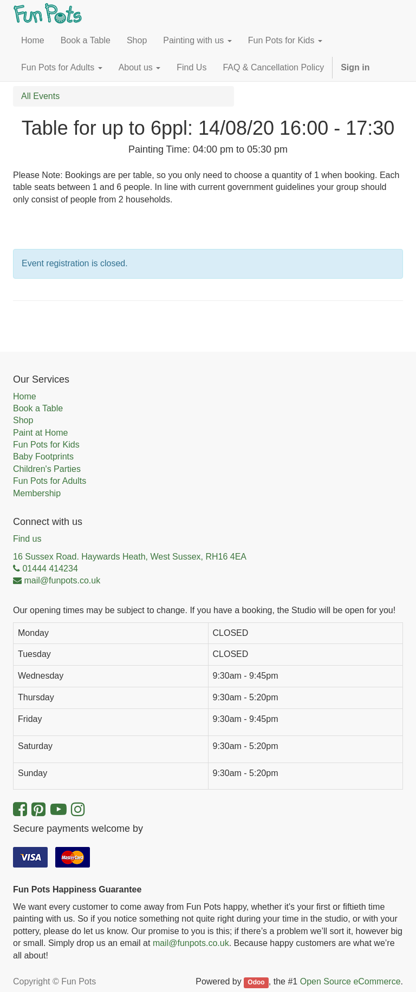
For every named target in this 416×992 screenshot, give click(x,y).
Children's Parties (47, 469)
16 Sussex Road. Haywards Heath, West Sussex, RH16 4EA (129, 556)
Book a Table (38, 408)
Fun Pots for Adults (49, 480)
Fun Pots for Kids (46, 444)
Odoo (256, 982)
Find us (27, 538)
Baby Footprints (43, 456)
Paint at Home (40, 432)
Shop (23, 420)
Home (24, 396)
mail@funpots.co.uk (191, 943)
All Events (40, 96)
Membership (37, 493)
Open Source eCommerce (350, 981)
